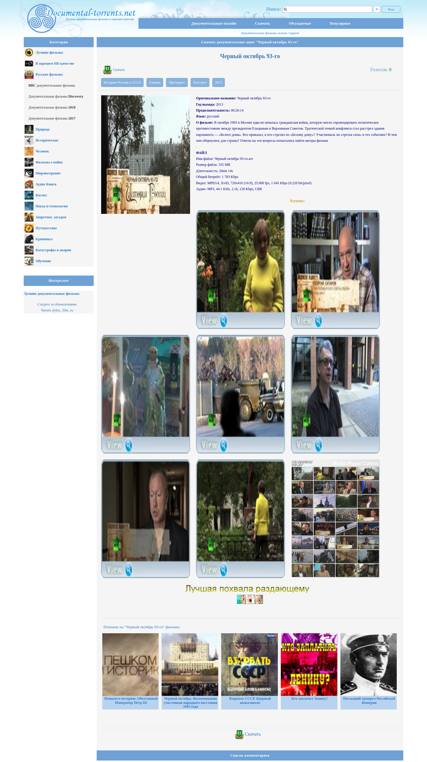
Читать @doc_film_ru (57, 310)
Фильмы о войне (49, 162)
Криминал (44, 239)
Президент (177, 82)
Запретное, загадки (51, 217)
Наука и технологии (52, 206)
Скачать (262, 23)
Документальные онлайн (213, 23)
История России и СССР (122, 82)
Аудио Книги (46, 184)
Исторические (47, 140)
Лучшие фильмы (49, 52)
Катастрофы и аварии (53, 250)
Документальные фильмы (55, 96)
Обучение (43, 261)
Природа (43, 129)
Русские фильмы (49, 74)
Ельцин (154, 82)
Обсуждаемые (300, 23)
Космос (41, 195)
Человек (42, 151)
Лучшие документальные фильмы (51, 294)
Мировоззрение (48, 173)
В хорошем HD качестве (55, 63)
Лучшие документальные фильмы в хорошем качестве (100, 19)
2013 (218, 82)
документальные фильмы (51, 85)
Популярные (340, 23)
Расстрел (200, 82)
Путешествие (46, 228)
